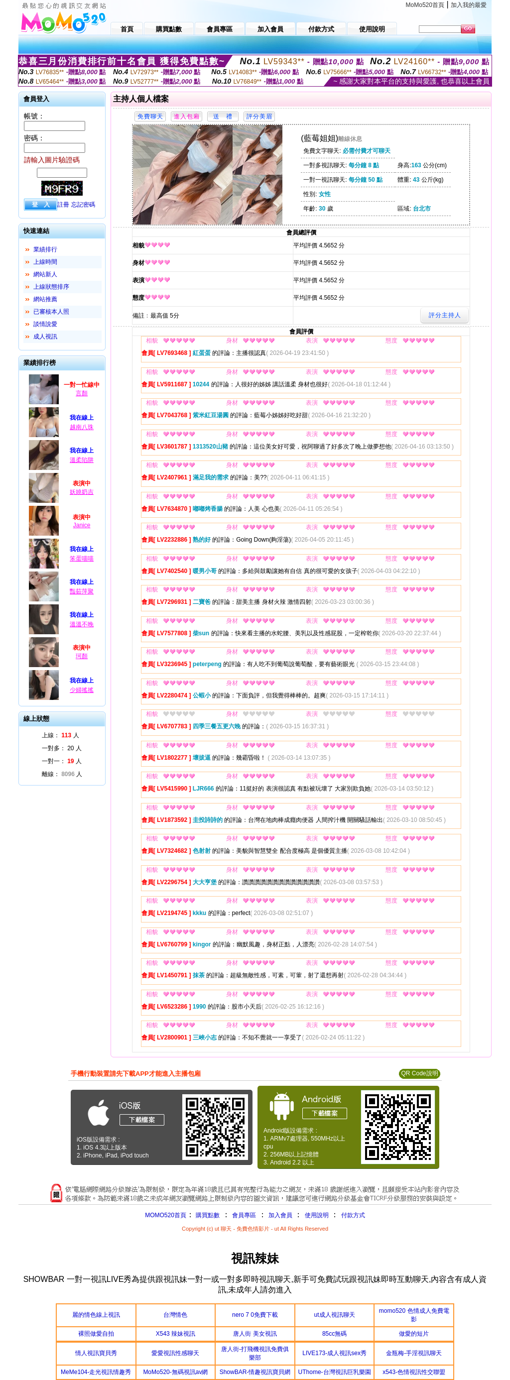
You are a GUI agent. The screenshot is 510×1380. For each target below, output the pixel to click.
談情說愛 (45, 324)
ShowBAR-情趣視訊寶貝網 (255, 1372)
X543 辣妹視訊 (175, 1333)
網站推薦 (45, 299)
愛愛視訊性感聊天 (175, 1353)
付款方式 (353, 1215)
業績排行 (45, 249)
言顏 (82, 393)
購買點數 (207, 1215)
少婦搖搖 (82, 690)
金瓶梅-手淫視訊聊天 (414, 1353)
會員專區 (244, 1215)
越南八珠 (82, 427)
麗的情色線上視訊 (96, 1314)
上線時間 (45, 261)
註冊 (63, 204)
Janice (82, 525)
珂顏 (82, 656)
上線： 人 (60, 735)
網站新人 (45, 274)
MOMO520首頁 (165, 1215)
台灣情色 (175, 1314)
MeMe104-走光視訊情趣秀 (96, 1372)
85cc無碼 (334, 1333)
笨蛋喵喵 (82, 558)
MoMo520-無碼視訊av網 (175, 1372)
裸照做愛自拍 (96, 1333)
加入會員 (280, 1215)
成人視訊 (45, 336)
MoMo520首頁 (425, 4)
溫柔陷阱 (82, 460)
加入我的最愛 (469, 4)
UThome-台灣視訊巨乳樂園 (334, 1372)
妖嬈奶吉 (82, 491)
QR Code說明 (419, 1073)
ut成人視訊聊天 (334, 1314)
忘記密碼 (83, 204)
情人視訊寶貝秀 (96, 1353)
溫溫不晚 (82, 624)
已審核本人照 (51, 311)
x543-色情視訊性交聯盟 (413, 1372)
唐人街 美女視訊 (254, 1333)
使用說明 (317, 1215)
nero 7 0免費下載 (255, 1314)
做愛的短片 (414, 1333)
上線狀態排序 (51, 286)
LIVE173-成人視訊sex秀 (334, 1353)
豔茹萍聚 (82, 591)
